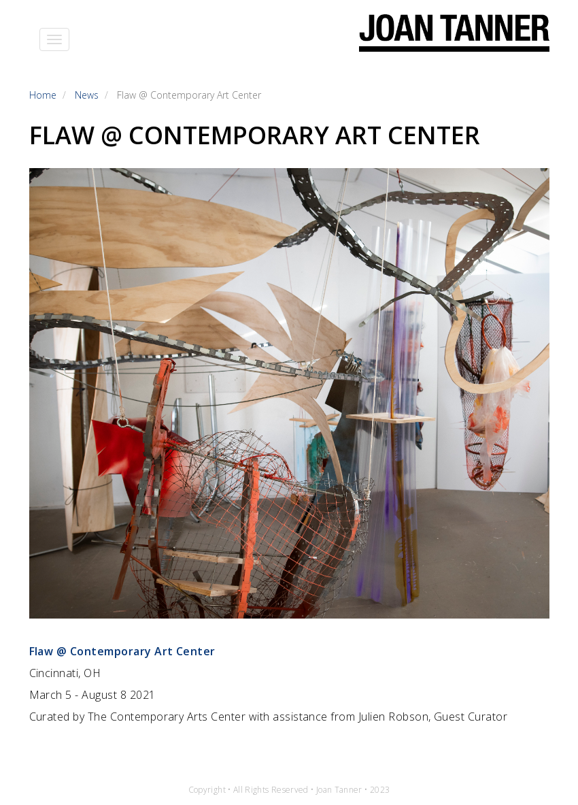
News (87, 94)
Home (42, 94)
